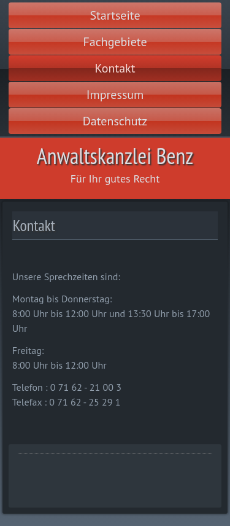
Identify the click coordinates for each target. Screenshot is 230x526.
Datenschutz (115, 121)
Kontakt (115, 68)
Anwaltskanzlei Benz (115, 155)
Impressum (115, 95)
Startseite (115, 15)
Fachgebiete (115, 42)
